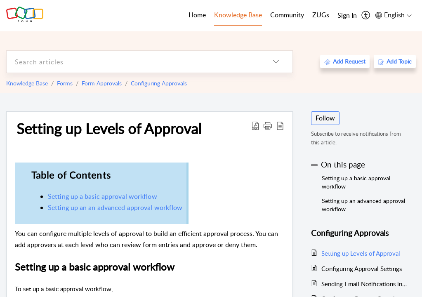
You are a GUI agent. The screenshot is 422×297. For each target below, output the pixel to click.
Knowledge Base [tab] (238, 14)
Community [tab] (287, 14)
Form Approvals (102, 83)
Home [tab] (197, 14)
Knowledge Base (27, 83)
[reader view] (280, 125)
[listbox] (275, 62)
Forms (65, 83)
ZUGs (320, 14)
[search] (133, 62)
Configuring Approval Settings (361, 268)
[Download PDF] (255, 125)
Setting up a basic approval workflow (102, 196)
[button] (268, 125)
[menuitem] (347, 15)
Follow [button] (325, 118)
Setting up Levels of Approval (109, 128)
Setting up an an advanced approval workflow (115, 207)
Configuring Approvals (159, 83)
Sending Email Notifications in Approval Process (364, 284)
